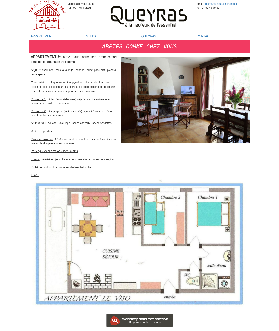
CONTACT (204, 36)
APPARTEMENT (42, 36)
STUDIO (91, 36)
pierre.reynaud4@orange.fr (221, 3)
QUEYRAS (148, 36)
